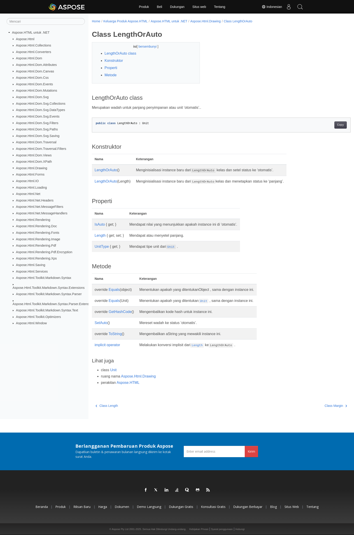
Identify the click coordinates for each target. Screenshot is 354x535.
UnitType (102, 246)
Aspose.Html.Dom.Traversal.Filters (41, 149)
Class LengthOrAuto (238, 21)
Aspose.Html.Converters (33, 52)
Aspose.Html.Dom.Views (34, 155)
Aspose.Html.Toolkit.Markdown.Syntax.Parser (49, 294)
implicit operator (107, 345)
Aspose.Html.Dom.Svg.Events (38, 116)
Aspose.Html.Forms (30, 174)
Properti (111, 68)
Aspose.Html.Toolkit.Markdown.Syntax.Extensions (49, 287)
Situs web (199, 7)
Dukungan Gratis (181, 507)
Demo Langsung (149, 507)
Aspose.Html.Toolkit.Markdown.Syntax (43, 278)
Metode (110, 75)
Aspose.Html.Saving (30, 265)
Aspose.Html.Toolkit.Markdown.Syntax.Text (47, 310)
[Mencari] (46, 21)
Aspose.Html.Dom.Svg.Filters (37, 123)
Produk (144, 7)
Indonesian (272, 7)
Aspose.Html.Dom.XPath (34, 161)
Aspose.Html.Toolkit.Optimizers (38, 317)
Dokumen (122, 507)
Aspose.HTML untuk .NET (31, 32)
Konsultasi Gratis (213, 507)
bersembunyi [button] (144, 46)
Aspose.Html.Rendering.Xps (36, 258)
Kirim (251, 451)
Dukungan (177, 7)
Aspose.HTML (127, 382)
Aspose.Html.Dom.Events (34, 84)
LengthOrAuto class (120, 53)
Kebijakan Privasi (198, 529)
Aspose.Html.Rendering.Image (38, 239)
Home (96, 21)
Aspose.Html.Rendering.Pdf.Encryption (44, 252)
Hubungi (240, 529)
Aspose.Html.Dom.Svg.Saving (38, 136)
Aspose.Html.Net (28, 194)
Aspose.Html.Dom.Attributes (36, 65)
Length (100, 235)
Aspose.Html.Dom (29, 58)
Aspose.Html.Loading (31, 187)
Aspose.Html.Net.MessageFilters (39, 206)
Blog (273, 507)
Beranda (41, 507)
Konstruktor (114, 61)
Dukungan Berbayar (247, 507)
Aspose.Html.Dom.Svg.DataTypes (40, 110)
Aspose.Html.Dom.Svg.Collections (40, 103)
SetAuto (101, 323)
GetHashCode (120, 312)
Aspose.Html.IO (27, 181)
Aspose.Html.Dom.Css (32, 77)
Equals (114, 290)
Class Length (106, 406)
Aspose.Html (25, 39)
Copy (322, 125)
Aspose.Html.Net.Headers (35, 200)
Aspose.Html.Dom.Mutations (36, 90)
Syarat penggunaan (222, 529)
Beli (159, 7)
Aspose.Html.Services (32, 271)
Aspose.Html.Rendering (33, 219)
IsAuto (100, 224)
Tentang (219, 7)
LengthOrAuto (106, 170)
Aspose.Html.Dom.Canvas (35, 71)
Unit (113, 370)
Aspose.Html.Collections (33, 45)
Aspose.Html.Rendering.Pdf (36, 245)
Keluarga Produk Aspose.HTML (125, 21)
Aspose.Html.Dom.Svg (32, 97)
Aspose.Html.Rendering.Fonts (37, 232)
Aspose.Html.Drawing (31, 168)
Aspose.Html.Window (31, 323)
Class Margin (318, 406)
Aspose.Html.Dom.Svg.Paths (37, 129)
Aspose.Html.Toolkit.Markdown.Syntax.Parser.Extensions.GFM (58, 304)
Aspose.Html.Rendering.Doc (36, 226)
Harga (102, 507)
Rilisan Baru (82, 507)
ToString (115, 334)
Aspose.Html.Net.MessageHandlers (42, 213)
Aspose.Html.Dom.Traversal (36, 142)
